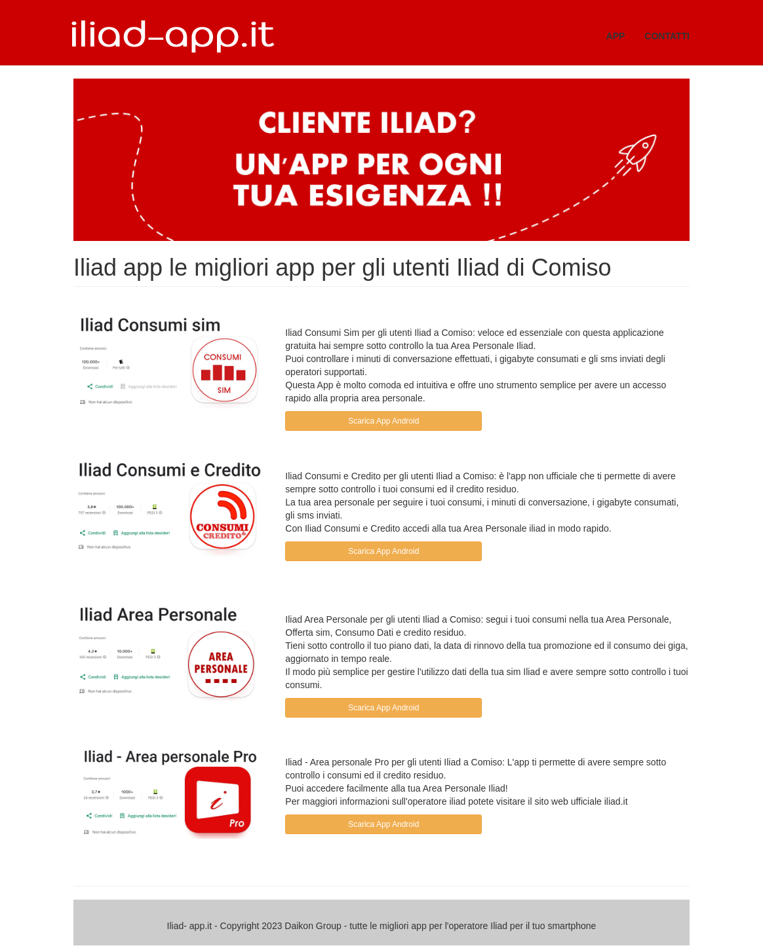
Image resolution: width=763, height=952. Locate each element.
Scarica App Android (383, 421)
